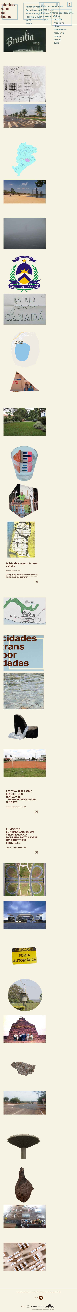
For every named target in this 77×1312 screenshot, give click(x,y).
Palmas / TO (48, 12)
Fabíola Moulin (34, 16)
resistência (60, 29)
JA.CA (28, 19)
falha (57, 16)
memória (59, 32)
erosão (57, 39)
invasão (58, 19)
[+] (36, 581)
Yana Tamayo (33, 13)
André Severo (33, 6)
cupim (57, 36)
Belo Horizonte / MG (52, 6)
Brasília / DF (48, 9)
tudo (56, 42)
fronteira (59, 22)
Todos (44, 19)
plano (57, 26)
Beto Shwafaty (34, 9)
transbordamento (64, 12)
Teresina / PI (48, 16)
